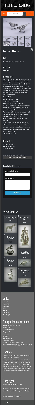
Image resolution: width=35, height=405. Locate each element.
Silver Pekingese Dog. (24, 272)
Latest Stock (6, 304)
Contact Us (6, 312)
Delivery (5, 310)
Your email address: (11, 171)
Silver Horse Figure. (10, 217)
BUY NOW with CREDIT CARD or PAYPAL (17, 157)
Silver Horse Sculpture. (10, 238)
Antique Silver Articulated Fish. (24, 253)
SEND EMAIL (17, 193)
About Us (5, 302)
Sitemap (6, 402)
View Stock (6, 306)
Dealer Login (6, 315)
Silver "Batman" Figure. (24, 218)
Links (4, 308)
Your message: (9, 178)
